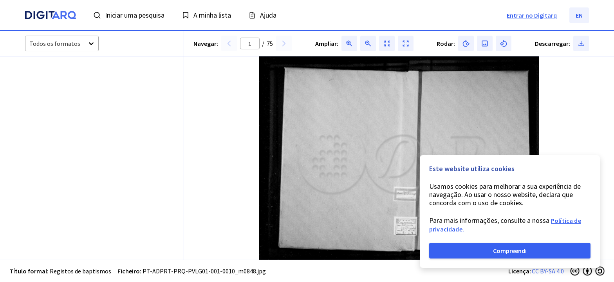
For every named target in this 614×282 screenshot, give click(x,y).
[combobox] (30, 44)
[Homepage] (50, 16)
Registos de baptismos (80, 271)
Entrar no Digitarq (532, 15)
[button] (46, 86)
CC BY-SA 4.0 (548, 271)
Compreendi (510, 251)
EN (579, 15)
